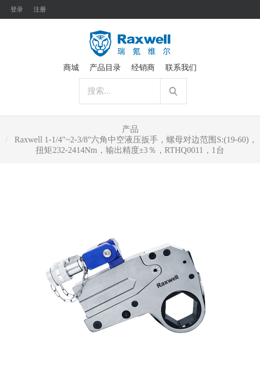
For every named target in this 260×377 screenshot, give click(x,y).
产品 (130, 129)
